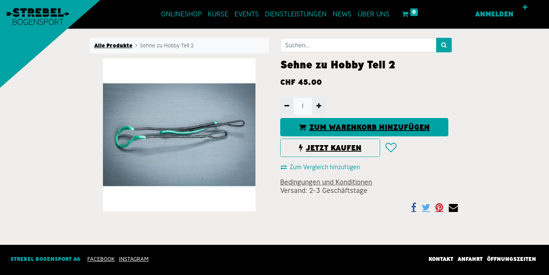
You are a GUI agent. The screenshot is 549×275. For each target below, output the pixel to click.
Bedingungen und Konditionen (326, 182)
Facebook (101, 259)
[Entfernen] (287, 106)
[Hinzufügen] (318, 106)
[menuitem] (181, 14)
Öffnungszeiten (511, 259)
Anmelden (494, 14)
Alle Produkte (113, 45)
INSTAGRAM (134, 259)
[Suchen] (444, 45)
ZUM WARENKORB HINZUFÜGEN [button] (364, 127)
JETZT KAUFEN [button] (330, 147)
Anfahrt (470, 259)
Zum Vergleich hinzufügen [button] (320, 167)
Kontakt (441, 259)
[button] (525, 7)
